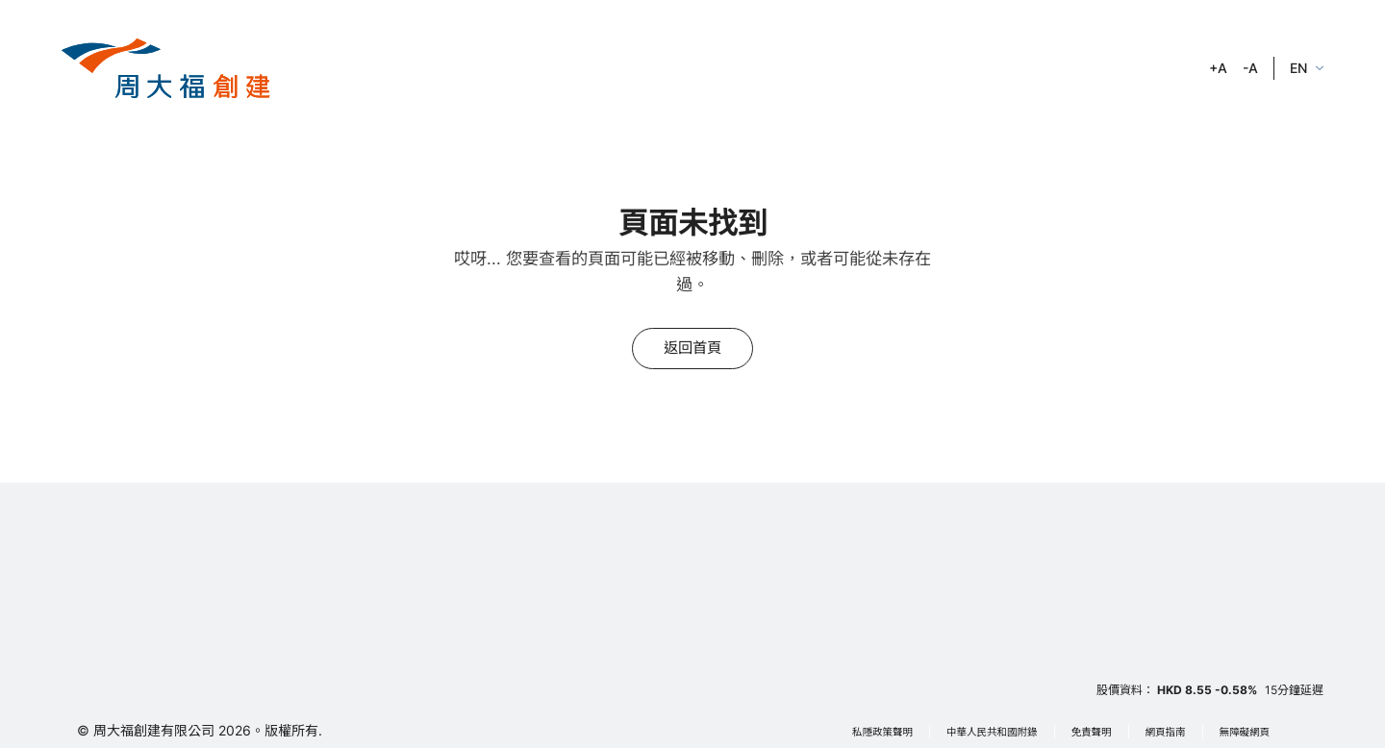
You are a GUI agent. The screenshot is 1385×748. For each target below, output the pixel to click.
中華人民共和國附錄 (992, 732)
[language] (1306, 68)
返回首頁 (692, 347)
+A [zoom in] (1218, 68)
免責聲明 (1091, 732)
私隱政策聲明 (882, 732)
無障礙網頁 (1245, 732)
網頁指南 (1166, 732)
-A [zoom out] (1250, 68)
